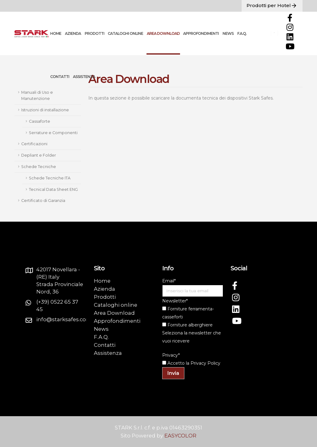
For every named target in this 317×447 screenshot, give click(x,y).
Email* (169, 281)
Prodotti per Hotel (272, 5)
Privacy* (171, 355)
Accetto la (175, 363)
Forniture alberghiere (187, 325)
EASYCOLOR (180, 436)
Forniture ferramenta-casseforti (188, 313)
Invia (173, 373)
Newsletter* (175, 301)
